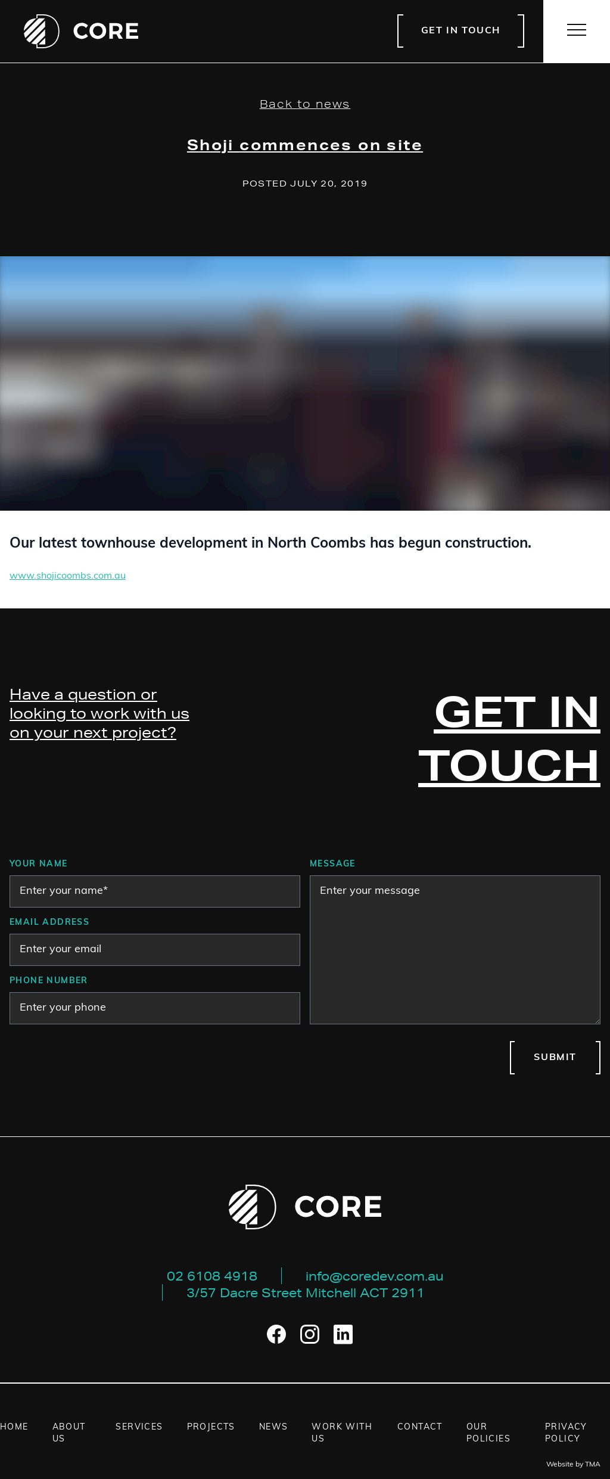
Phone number (49, 981)
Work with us (342, 1433)
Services (139, 1427)
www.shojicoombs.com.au (68, 576)
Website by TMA (573, 1464)
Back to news (305, 103)
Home (14, 1427)
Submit (555, 1057)
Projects (211, 1427)
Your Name (39, 864)
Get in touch (460, 31)
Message (333, 864)
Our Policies (488, 1433)
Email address (49, 922)
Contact (420, 1427)
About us (69, 1433)
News (273, 1427)
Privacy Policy (566, 1433)
